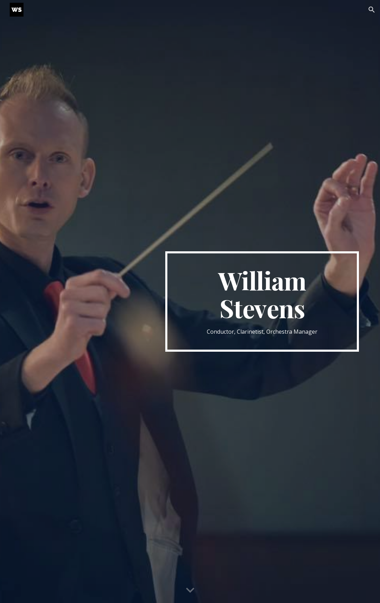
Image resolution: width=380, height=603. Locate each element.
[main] (262, 301)
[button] (371, 9)
